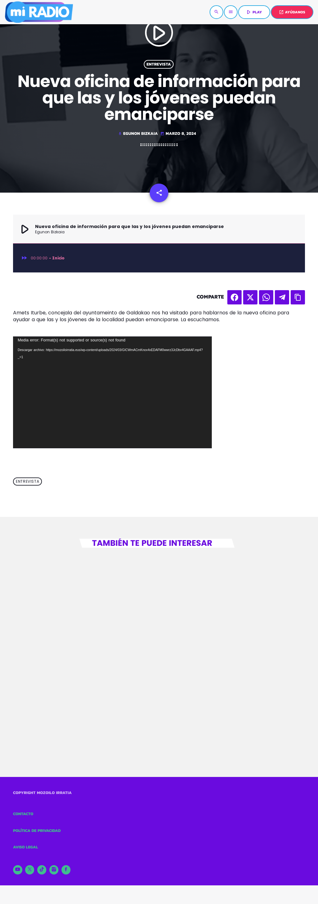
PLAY (253, 12)
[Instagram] (54, 869)
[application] (112, 392)
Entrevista (159, 64)
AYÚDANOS (292, 12)
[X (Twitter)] (29, 869)
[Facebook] (66, 869)
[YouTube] (17, 869)
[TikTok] (42, 869)
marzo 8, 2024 (178, 133)
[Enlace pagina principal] (39, 12)
